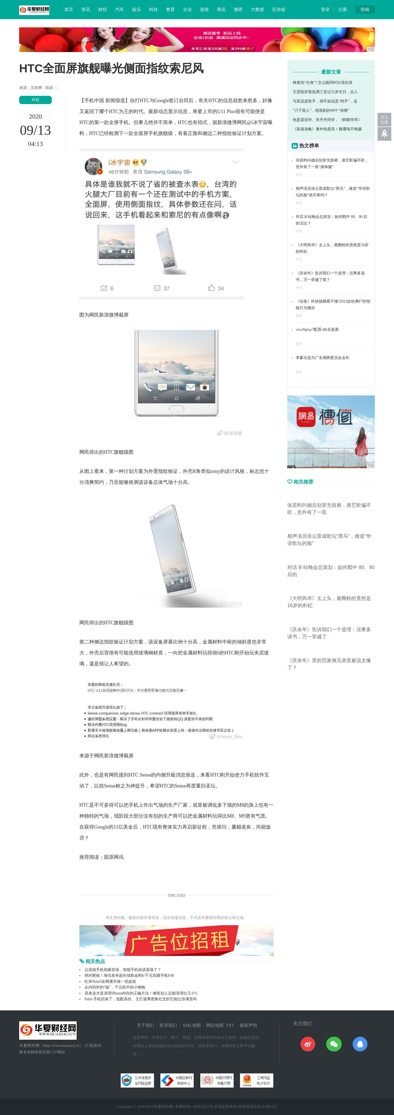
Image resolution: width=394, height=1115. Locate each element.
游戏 (204, 9)
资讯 (85, 9)
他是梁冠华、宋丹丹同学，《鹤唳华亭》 (327, 120)
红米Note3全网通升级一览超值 (110, 981)
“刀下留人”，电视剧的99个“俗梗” (321, 110)
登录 (325, 9)
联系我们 (168, 1025)
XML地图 (191, 1025)
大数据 (257, 9)
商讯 (221, 9)
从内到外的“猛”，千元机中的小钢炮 (115, 987)
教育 (170, 9)
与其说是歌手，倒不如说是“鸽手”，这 (325, 101)
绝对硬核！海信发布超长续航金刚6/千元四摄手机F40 (129, 975)
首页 (68, 9)
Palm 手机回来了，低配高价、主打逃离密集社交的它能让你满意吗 (141, 999)
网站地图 (215, 1025)
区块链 (278, 9)
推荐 (299, 316)
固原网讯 (114, 857)
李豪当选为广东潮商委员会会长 (322, 358)
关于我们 (145, 1025)
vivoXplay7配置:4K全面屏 (317, 329)
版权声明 (248, 1025)
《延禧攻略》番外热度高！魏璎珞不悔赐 (327, 129)
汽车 (119, 9)
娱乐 (136, 9)
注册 (342, 9)
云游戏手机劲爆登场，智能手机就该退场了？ (123, 970)
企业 (187, 9)
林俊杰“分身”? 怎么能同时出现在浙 (322, 83)
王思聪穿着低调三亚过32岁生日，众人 (325, 92)
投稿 (365, 9)
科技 (153, 9)
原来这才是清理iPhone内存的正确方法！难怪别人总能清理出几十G (141, 993)
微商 (238, 9)
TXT (230, 1025)
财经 (102, 9)
